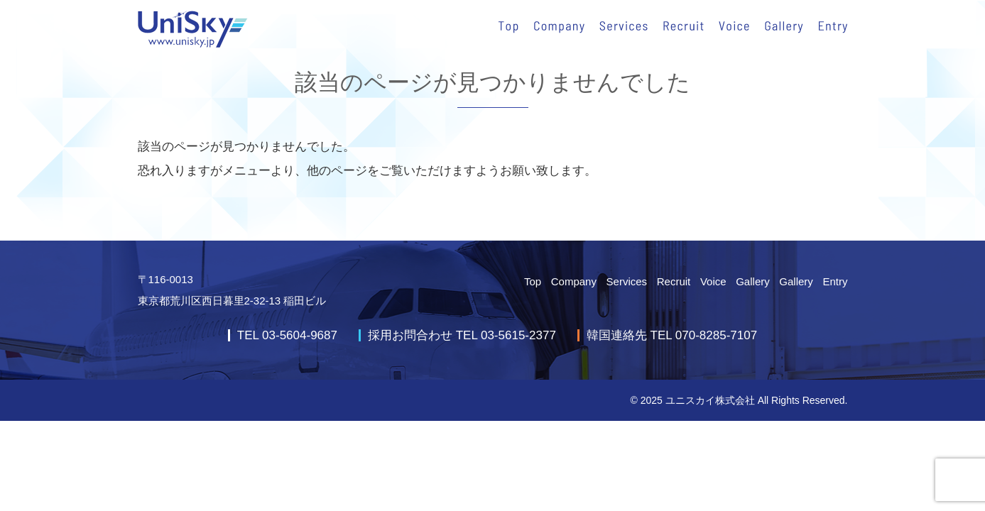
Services (627, 281)
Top (532, 281)
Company (574, 281)
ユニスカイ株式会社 (710, 400)
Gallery (753, 281)
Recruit (674, 281)
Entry (834, 281)
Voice (713, 281)
